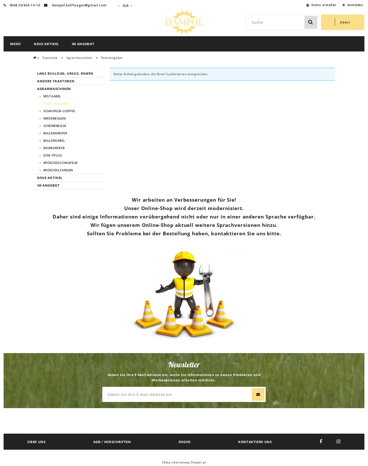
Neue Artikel (49, 177)
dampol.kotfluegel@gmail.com (79, 5)
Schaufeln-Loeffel (59, 111)
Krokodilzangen (58, 170)
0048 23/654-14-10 (22, 5)
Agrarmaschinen (54, 88)
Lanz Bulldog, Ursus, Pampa (65, 73)
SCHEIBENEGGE (54, 126)
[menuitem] (15, 43)
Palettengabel (56, 103)
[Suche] (310, 22)
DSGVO (185, 441)
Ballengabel (54, 140)
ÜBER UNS (36, 441)
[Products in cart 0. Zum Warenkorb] (342, 22)
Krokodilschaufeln (60, 163)
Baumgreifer (54, 148)
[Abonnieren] (258, 394)
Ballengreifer (55, 133)
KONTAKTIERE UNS (255, 441)
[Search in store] (283, 22)
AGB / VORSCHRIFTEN (112, 441)
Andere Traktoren (55, 81)
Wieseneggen (54, 118)
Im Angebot (48, 185)
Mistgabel (52, 96)
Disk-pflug (52, 155)
